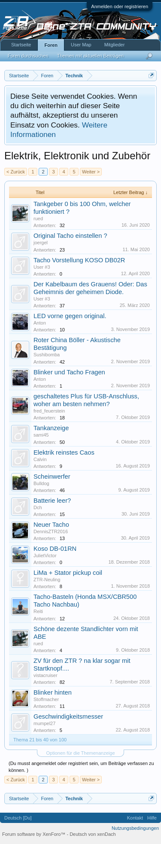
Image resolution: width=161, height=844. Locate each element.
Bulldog (41, 483)
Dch (37, 507)
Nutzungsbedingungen (135, 828)
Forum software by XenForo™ (34, 834)
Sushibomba (46, 354)
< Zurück (15, 171)
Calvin (40, 459)
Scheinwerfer (51, 476)
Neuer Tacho (51, 524)
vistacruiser (45, 675)
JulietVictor (45, 555)
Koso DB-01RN (54, 548)
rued (38, 218)
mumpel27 (44, 723)
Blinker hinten (52, 692)
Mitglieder (114, 44)
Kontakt (135, 817)
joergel (40, 242)
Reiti (38, 611)
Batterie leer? (52, 500)
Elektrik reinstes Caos (63, 452)
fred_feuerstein (49, 410)
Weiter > (91, 171)
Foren (51, 45)
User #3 (41, 267)
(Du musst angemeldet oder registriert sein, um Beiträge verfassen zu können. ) (81, 767)
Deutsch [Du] (18, 817)
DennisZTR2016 (50, 531)
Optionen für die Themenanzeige (80, 753)
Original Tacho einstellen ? (70, 235)
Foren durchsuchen (28, 55)
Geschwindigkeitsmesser (68, 716)
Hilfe (152, 817)
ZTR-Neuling (46, 579)
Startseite (21, 44)
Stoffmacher (46, 699)
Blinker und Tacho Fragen (69, 372)
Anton (39, 322)
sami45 (41, 434)
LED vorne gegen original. (69, 316)
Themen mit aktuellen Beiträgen (90, 55)
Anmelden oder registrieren (119, 6)
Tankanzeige (51, 428)
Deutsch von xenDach (93, 834)
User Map (81, 44)
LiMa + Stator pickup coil (67, 572)
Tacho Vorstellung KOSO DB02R (79, 260)
